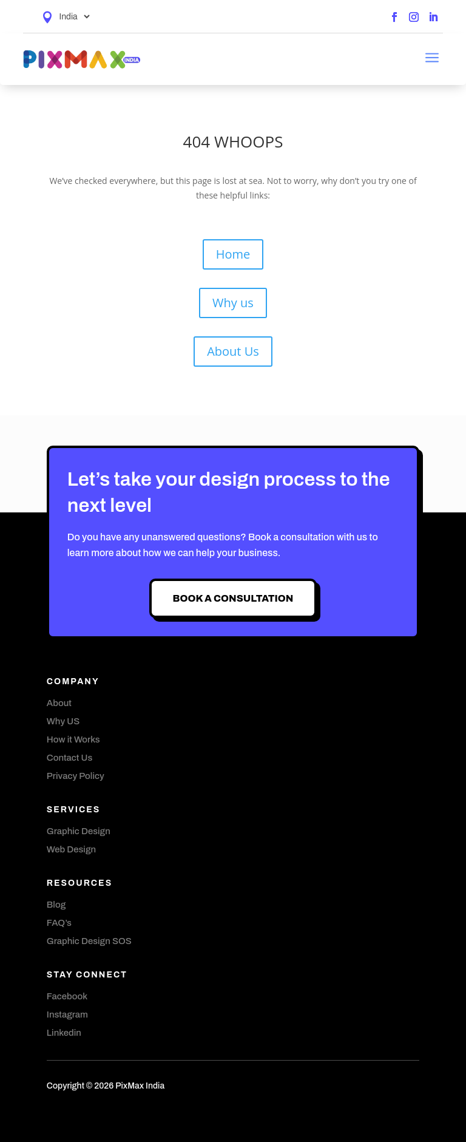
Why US (63, 721)
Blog (56, 904)
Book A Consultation (233, 598)
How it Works (73, 739)
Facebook (67, 996)
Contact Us (69, 758)
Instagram (67, 1014)
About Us (233, 351)
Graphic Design (78, 831)
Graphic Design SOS (89, 941)
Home (233, 254)
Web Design (71, 849)
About (59, 703)
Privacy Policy (75, 776)
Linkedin (64, 1033)
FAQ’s (59, 923)
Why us (233, 302)
